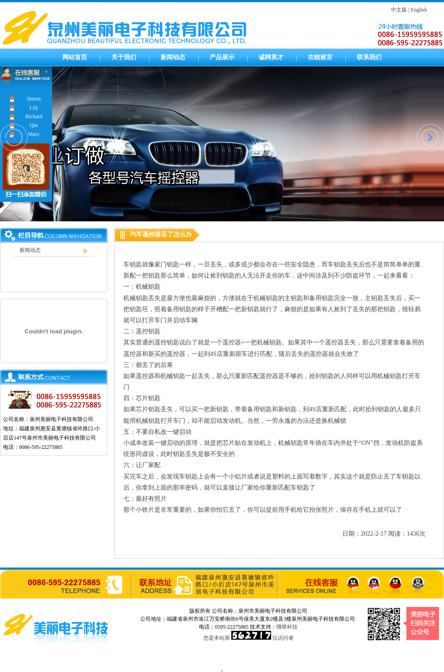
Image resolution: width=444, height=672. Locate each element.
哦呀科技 (287, 627)
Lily (34, 107)
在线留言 (320, 57)
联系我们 (369, 57)
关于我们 (123, 57)
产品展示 (222, 57)
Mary (34, 134)
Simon (34, 99)
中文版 (399, 10)
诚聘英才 (271, 57)
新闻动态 (173, 57)
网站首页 (74, 57)
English (419, 10)
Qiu (34, 125)
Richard (34, 116)
